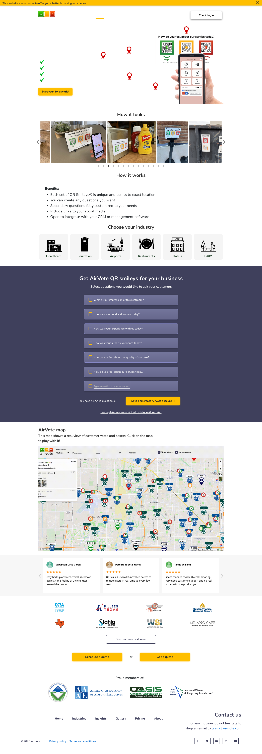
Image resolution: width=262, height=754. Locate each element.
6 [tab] (123, 166)
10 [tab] (143, 166)
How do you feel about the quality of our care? (121, 357)
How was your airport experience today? (118, 343)
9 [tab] (138, 166)
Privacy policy (57, 741)
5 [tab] (118, 166)
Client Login (206, 15)
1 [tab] (98, 166)
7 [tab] (128, 166)
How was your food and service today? (117, 314)
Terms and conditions (83, 741)
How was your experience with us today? (118, 329)
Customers (129, 16)
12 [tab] (153, 166)
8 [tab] (133, 166)
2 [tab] (103, 166)
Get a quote (165, 657)
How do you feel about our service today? (118, 372)
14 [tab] (163, 166)
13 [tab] (158, 166)
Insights (144, 16)
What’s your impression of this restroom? (119, 300)
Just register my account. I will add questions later (131, 412)
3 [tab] (108, 166)
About (180, 16)
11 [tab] (148, 166)
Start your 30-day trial (55, 91)
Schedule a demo (91, 91)
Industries (113, 16)
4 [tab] (113, 166)
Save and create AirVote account (153, 401)
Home (100, 16)
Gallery (157, 16)
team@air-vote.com (226, 728)
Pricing (169, 16)
